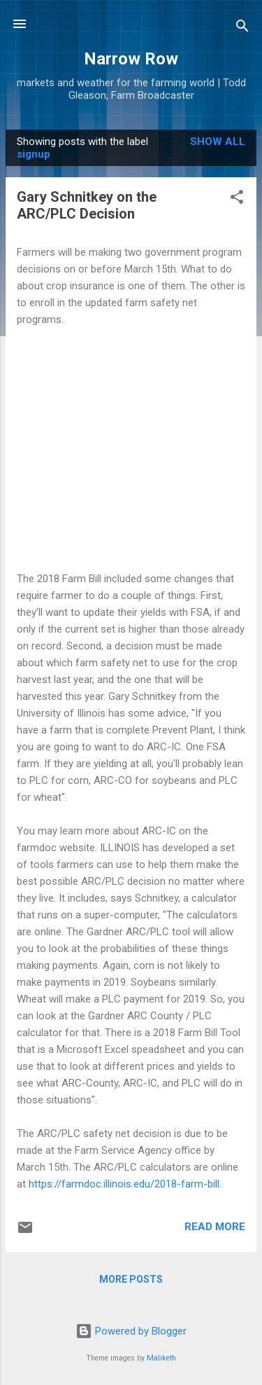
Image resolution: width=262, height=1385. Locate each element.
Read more (214, 1226)
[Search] (242, 28)
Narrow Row (131, 59)
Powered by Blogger (131, 1331)
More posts (131, 1279)
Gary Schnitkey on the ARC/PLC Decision (87, 205)
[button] (236, 199)
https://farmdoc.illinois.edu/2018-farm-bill (124, 1184)
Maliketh (161, 1358)
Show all (217, 141)
